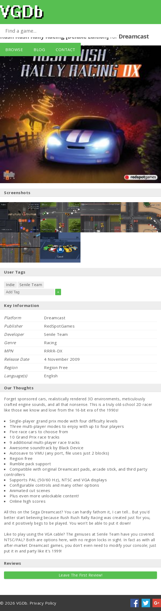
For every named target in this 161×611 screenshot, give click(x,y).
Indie (10, 284)
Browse (14, 49)
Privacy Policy (43, 603)
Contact (65, 49)
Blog (39, 49)
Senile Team (30, 284)
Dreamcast (134, 36)
